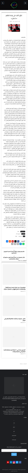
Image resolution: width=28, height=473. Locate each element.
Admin (18, 231)
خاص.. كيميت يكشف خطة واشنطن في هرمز (13, 409)
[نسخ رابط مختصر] (12, 244)
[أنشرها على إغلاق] (15, 241)
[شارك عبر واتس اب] (23, 244)
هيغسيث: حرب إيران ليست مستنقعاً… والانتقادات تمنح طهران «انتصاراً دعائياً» (13, 407)
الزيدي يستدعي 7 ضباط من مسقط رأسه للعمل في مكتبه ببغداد (13, 411)
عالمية (16, 236)
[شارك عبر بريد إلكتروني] (18, 244)
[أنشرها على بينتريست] (13, 241)
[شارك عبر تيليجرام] (21, 244)
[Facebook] (20, 462)
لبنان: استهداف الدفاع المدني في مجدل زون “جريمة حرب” (13, 414)
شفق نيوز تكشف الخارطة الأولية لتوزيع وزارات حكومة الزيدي (13, 412)
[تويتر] (17, 462)
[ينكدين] (11, 462)
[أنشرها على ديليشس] (7, 241)
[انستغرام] (14, 462)
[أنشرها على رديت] (10, 241)
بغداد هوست (13, 471)
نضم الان (14, 454)
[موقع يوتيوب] (8, 462)
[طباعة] (15, 244)
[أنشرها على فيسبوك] (18, 241)
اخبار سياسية (20, 236)
